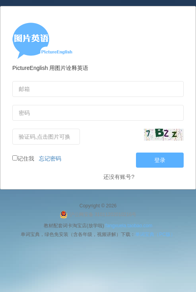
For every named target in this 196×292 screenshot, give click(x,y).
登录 (159, 160)
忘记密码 (48, 158)
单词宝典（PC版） (155, 234)
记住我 (23, 158)
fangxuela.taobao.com (128, 225)
